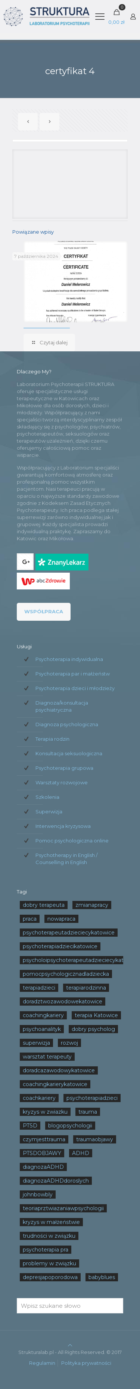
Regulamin (42, 1363)
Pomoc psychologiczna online (72, 841)
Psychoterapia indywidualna (69, 659)
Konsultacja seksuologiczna (68, 753)
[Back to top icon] (70, 1345)
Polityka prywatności (86, 1363)
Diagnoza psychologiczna (66, 724)
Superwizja (48, 811)
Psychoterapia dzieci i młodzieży (75, 688)
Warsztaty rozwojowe (61, 782)
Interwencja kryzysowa (63, 826)
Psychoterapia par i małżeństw (72, 674)
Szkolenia (47, 797)
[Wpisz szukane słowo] (70, 1305)
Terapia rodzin (52, 739)
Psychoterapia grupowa (64, 768)
